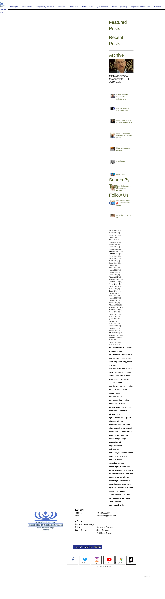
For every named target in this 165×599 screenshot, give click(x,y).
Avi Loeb (129, 474)
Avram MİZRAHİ (123, 477)
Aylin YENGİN (125, 481)
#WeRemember (116, 351)
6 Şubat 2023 (120, 372)
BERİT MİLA (121, 491)
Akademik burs (115, 425)
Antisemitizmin (115, 460)
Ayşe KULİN (126, 484)
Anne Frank (114, 456)
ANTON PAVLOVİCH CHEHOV (120, 407)
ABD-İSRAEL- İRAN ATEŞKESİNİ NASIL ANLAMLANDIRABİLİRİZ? (121, 386)
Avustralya (113, 481)
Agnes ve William (116, 418)
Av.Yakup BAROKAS (117, 474)
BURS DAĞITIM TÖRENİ (121, 498)
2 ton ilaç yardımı (125, 362)
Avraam (112, 477)
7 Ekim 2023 (114, 376)
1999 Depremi (127, 358)
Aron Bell (126, 467)
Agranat (127, 418)
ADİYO (117, 390)
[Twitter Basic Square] (113, 203)
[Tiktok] (131, 563)
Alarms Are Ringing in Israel (120, 428)
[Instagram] (96, 562)
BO (110, 498)
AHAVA (124, 390)
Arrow (111, 470)
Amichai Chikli (115, 442)
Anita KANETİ (114, 449)
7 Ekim (129, 372)
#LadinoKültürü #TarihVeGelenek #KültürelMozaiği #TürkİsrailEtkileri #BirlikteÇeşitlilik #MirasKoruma (121, 348)
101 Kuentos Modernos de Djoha (121, 355)
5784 (111, 372)
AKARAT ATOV (114, 393)
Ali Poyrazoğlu (115, 439)
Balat (111, 502)
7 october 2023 (115, 383)
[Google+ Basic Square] (117, 203)
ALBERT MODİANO (116, 400)
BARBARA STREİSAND (125, 488)
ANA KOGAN (120, 404)
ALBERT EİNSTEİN (115, 397)
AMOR (111, 404)
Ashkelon (119, 470)
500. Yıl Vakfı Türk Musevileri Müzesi (121, 369)
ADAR (111, 390)
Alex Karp (124, 435)
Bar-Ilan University (117, 505)
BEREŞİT (112, 491)
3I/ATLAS (112, 365)
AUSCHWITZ (114, 411)
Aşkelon (112, 488)
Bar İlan (118, 502)
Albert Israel (114, 435)
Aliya (124, 439)
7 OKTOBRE (113, 379)
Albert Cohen (126, 432)
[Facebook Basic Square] (110, 203)
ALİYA (126, 400)
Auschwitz (128, 470)
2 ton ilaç (113, 362)
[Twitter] (84, 562)
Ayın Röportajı (115, 484)
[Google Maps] (120, 562)
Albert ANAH (114, 432)
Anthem (123, 456)
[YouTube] (108, 562)
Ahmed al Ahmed (116, 421)
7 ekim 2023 (124, 379)
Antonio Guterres (116, 463)
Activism (123, 411)
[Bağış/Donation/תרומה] (87, 547)
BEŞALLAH (126, 495)
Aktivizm (126, 425)
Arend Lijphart (115, 467)
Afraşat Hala (114, 414)
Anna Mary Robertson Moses (121, 453)
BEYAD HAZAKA (115, 495)
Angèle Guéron (115, 446)
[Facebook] (72, 562)
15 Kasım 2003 (115, 358)
